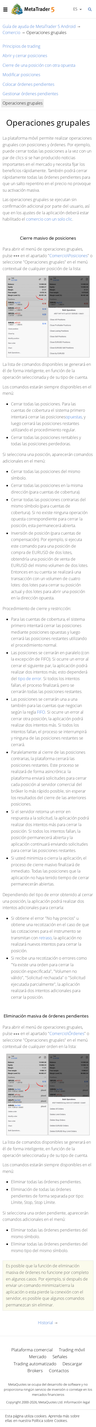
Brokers (35, 1370)
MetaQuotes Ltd (50, 1402)
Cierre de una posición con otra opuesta (39, 65)
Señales (59, 1356)
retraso (45, 938)
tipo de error (29, 678)
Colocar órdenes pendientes (28, 84)
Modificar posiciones (21, 74)
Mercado (37, 1356)
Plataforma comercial (32, 1350)
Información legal (77, 1402)
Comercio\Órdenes (66, 1033)
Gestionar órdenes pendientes (30, 93)
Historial (45, 1322)
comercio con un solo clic (49, 219)
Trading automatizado (35, 1364)
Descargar (72, 1364)
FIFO (41, 712)
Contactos (59, 1370)
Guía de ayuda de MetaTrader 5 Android (39, 26)
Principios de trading (21, 46)
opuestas (74, 417)
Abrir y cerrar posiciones (25, 55)
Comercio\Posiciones (68, 255)
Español (74, 8)
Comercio (11, 32)
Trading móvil (72, 1350)
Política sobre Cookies (49, 1420)
